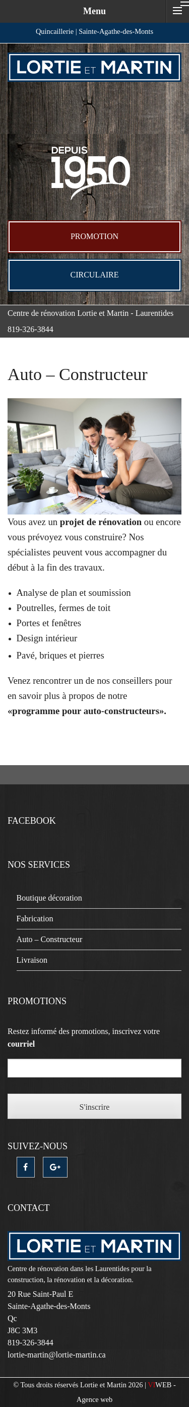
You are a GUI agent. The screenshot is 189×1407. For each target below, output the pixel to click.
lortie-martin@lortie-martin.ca (57, 1354)
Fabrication (35, 918)
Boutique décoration (49, 898)
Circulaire (95, 274)
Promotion (94, 236)
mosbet (9, 398)
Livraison (32, 960)
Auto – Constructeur (50, 939)
